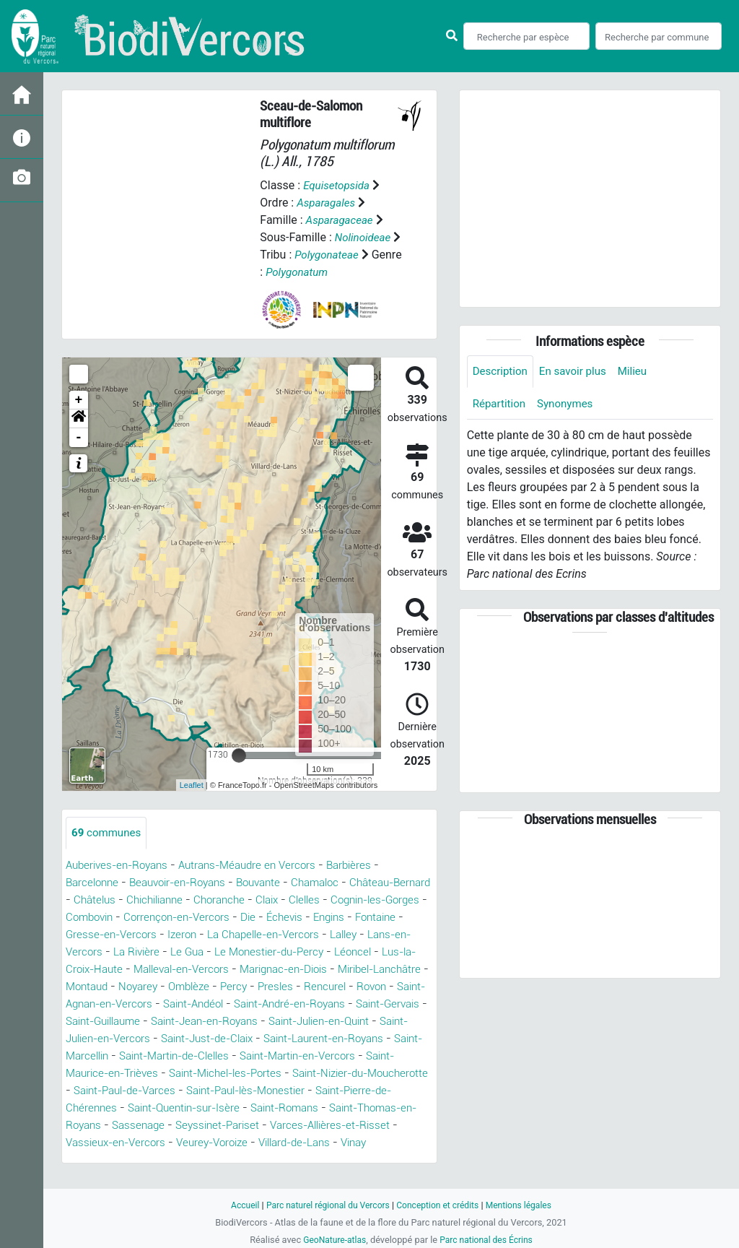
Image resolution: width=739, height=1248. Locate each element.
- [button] (79, 437)
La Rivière (228, 952)
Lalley (81, 952)
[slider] (239, 755)
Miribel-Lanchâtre (147, 987)
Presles (84, 1004)
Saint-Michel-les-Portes (174, 1091)
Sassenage (160, 1143)
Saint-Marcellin (359, 1056)
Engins (412, 917)
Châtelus (138, 900)
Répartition (501, 405)
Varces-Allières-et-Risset (363, 1143)
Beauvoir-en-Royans (186, 883)
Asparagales (328, 202)
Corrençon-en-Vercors (251, 917)
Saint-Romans (299, 1125)
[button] (78, 419)
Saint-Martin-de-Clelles (126, 1073)
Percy (384, 987)
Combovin (158, 917)
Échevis (365, 917)
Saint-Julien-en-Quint (218, 1039)
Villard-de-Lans (320, 1160)
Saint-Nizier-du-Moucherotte (320, 1091)
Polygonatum (331, 272)
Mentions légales (526, 1205)
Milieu (640, 371)
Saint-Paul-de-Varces (122, 1108)
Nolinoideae (364, 237)
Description (502, 371)
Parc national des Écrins (488, 1239)
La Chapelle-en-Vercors (337, 935)
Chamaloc (335, 883)
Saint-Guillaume (321, 1021)
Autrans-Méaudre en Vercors (260, 865)
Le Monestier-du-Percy (369, 952)
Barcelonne (94, 883)
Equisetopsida (338, 185)
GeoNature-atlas (331, 1239)
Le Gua (282, 952)
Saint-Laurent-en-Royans (244, 1056)
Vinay (385, 1160)
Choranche (272, 900)
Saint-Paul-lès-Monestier (253, 1108)
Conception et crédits (440, 1205)
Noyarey (282, 987)
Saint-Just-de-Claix (116, 1056)
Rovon (184, 1004)
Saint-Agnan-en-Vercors (274, 1004)
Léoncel (93, 969)
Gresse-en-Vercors (176, 935)
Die (326, 917)
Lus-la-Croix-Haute (174, 969)
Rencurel (135, 1004)
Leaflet (192, 785)
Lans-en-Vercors (150, 952)
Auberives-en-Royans (121, 865)
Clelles (363, 900)
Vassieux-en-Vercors (127, 1160)
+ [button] (79, 400)
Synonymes (570, 405)
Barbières (367, 865)
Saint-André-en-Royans (127, 1021)
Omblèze (336, 987)
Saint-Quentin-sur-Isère (190, 1125)
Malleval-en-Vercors (286, 969)
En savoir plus (578, 371)
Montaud (227, 987)
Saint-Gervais (233, 1021)
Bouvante (274, 883)
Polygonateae (338, 254)
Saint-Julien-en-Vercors (347, 1039)
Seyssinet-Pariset (244, 1143)
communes (108, 833)
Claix (323, 900)
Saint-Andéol (381, 1004)
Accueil (237, 1205)
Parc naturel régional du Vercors (324, 1205)
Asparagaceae (341, 220)
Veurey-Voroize (230, 1160)
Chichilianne (203, 900)
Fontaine (96, 935)
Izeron (250, 935)
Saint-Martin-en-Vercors (260, 1073)
